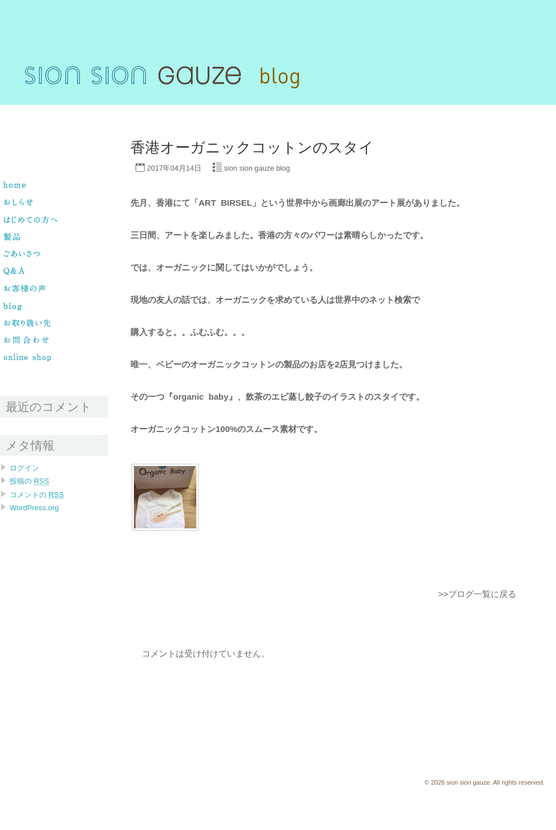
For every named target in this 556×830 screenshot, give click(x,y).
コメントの (37, 494)
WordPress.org (34, 507)
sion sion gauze (23, 110)
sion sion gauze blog (257, 168)
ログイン (24, 468)
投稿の (29, 481)
